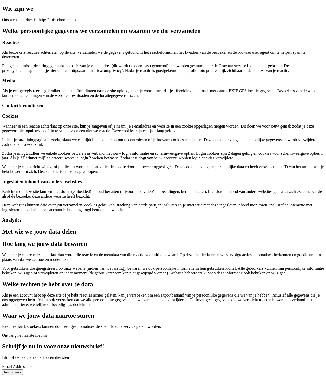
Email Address (14, 366)
